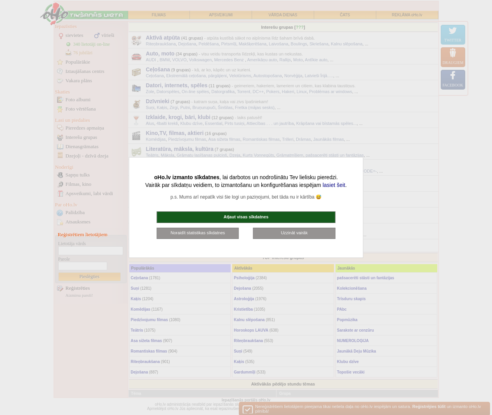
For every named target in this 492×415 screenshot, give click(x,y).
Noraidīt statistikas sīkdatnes (197, 232)
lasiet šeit (334, 185)
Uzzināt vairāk (294, 232)
